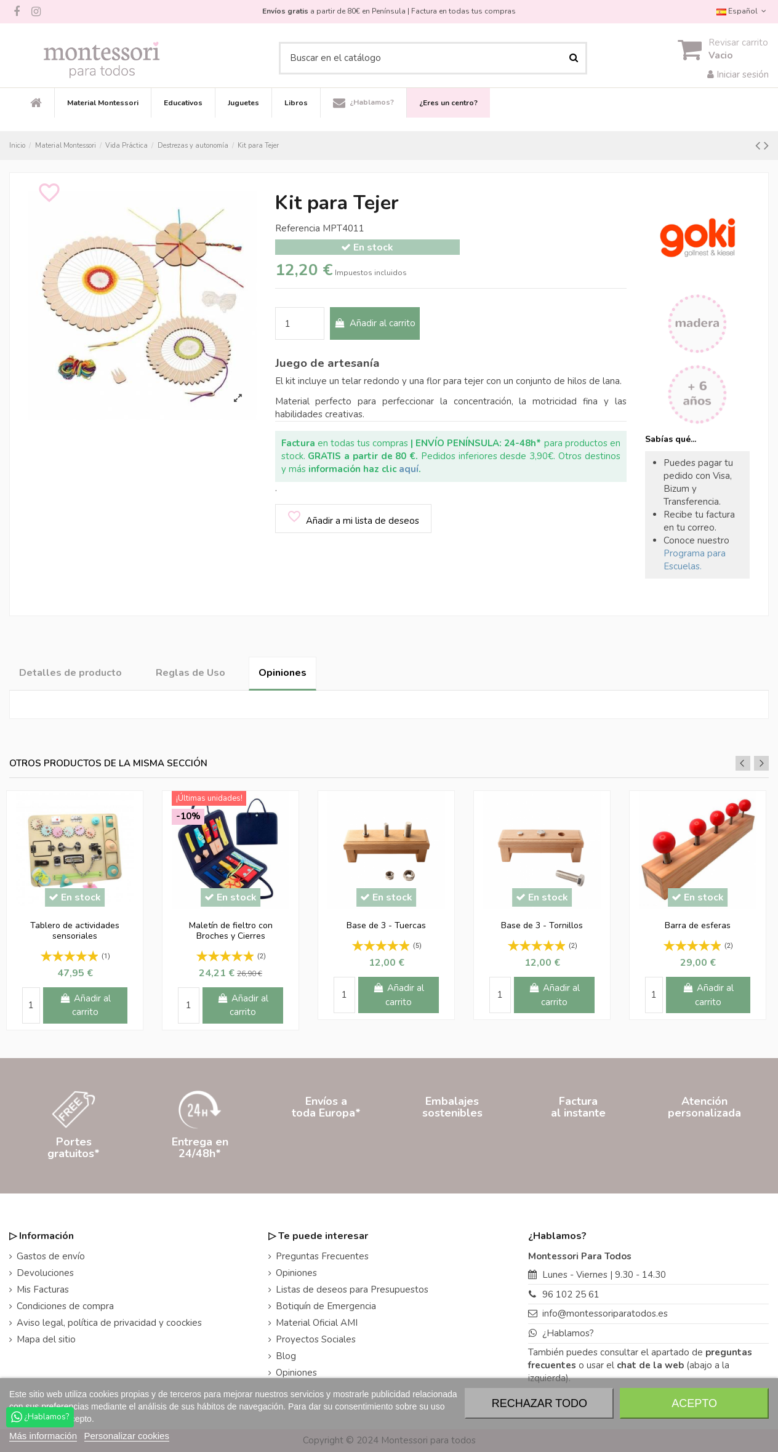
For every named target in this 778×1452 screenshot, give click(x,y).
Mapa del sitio (46, 1339)
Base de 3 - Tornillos (542, 925)
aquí (409, 469)
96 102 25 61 (571, 1294)
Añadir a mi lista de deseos (353, 518)
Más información (43, 1435)
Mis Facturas (43, 1289)
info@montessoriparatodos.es (605, 1313)
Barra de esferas (698, 925)
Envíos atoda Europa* (326, 1147)
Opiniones (283, 673)
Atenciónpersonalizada (704, 1147)
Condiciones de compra (65, 1306)
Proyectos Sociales (316, 1339)
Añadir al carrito (374, 323)
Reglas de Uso (190, 673)
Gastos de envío (51, 1256)
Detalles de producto (70, 673)
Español (742, 11)
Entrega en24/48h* (200, 1147)
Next (761, 763)
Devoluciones (45, 1273)
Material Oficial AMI (317, 1323)
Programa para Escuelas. (695, 559)
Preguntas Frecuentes (322, 1256)
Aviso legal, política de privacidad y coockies (109, 1323)
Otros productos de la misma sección (108, 763)
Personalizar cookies (126, 1435)
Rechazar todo (539, 1403)
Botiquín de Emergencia (326, 1306)
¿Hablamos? (568, 1333)
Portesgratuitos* (73, 1147)
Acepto (694, 1403)
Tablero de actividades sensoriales (74, 931)
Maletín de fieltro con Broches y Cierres (231, 931)
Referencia (297, 228)
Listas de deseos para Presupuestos (352, 1289)
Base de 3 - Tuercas (386, 925)
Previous (743, 763)
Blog (286, 1356)
